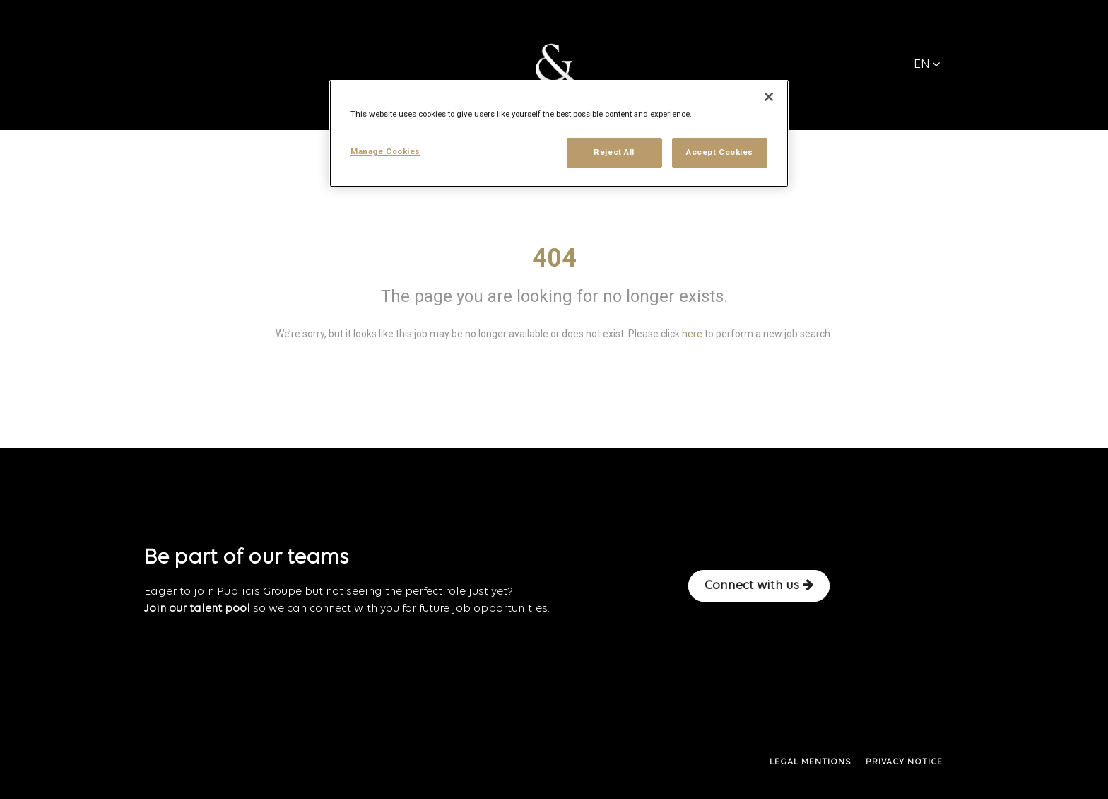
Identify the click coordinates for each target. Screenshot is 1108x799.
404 (554, 258)
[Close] (768, 96)
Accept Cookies (719, 152)
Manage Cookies (385, 151)
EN (927, 64)
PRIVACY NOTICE (904, 762)
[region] (559, 133)
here (692, 333)
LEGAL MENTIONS (810, 762)
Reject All (614, 152)
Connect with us (759, 585)
